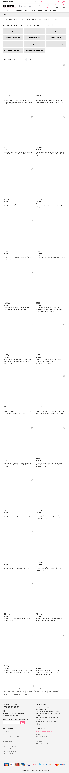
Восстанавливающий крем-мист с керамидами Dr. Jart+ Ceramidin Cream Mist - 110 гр (50, 205)
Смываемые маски (15, 694)
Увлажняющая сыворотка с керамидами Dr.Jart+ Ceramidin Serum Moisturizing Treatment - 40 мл (49, 516)
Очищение (30, 685)
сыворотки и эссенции (40, 691)
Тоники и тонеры (23, 688)
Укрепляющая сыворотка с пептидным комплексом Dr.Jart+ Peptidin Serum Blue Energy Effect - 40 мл (49, 672)
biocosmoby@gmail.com (10, 716)
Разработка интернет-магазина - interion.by (34, 770)
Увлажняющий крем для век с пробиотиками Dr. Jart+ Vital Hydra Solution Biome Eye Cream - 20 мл (50, 568)
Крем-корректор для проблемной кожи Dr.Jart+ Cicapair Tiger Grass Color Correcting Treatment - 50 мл (18, 102)
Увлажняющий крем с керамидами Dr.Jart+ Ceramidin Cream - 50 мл (17, 619)
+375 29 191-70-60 (9, 2)
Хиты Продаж (7, 741)
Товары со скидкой (10, 751)
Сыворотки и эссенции (45, 688)
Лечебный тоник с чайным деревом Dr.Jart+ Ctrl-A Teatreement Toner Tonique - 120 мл (18, 308)
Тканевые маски (34, 688)
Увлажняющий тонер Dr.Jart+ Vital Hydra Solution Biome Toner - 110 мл (49, 619)
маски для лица (20, 691)
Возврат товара (41, 736)
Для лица (55, 688)
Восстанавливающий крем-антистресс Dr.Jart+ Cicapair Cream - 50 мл (16, 205)
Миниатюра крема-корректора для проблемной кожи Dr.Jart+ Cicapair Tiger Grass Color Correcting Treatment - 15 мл (49, 309)
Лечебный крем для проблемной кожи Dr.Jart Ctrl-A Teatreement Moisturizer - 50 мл (50, 256)
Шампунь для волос (53, 691)
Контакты (39, 734)
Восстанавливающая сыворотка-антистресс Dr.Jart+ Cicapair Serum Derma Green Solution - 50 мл (50, 154)
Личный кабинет (42, 744)
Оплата (37, 2)
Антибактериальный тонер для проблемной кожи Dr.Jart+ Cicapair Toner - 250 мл (18, 153)
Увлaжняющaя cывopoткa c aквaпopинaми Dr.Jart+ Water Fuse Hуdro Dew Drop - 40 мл (18, 516)
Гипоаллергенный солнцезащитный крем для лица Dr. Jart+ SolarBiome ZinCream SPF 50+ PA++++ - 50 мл (18, 257)
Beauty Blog (61, 1)
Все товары (7, 748)
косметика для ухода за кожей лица (53, 685)
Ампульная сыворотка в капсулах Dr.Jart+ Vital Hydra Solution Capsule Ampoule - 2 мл (49, 101)
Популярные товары (10, 746)
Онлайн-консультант (47, 2)
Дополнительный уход (9, 691)
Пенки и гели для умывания (10, 688)
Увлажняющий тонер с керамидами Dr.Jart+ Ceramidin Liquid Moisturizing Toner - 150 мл (18, 671)
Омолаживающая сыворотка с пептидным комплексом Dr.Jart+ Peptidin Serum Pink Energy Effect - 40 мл (17, 361)
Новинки (6, 744)
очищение (6, 694)
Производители (8, 753)
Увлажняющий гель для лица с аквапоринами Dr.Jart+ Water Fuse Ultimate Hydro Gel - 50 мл (18, 568)
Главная (5, 19)
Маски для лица (21, 685)
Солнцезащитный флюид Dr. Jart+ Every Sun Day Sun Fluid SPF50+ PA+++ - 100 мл (18, 412)
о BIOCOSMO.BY (8, 739)
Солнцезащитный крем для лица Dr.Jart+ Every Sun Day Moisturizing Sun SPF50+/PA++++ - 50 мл (49, 361)
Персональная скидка (11, 736)
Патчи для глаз (25, 694)
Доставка (30, 2)
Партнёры (39, 741)
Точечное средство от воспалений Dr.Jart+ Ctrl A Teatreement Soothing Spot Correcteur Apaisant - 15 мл (50, 465)
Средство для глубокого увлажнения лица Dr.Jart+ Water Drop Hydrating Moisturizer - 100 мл (17, 465)
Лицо (10, 19)
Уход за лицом (7, 685)
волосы (62, 688)
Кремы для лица (39, 685)
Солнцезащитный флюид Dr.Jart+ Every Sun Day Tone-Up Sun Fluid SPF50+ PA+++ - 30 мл (50, 412)
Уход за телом (29, 691)
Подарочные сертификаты (45, 739)
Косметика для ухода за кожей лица (25, 19)
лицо (14, 685)
